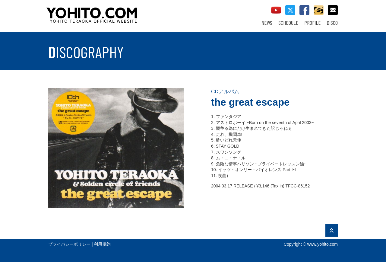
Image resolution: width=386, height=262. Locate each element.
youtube (276, 10)
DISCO (332, 23)
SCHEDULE (288, 23)
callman (319, 10)
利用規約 (102, 244)
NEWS (266, 23)
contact (333, 10)
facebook (304, 10)
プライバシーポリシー (69, 244)
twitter (290, 10)
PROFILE (312, 23)
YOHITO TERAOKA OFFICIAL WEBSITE (114, 12)
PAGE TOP (331, 230)
